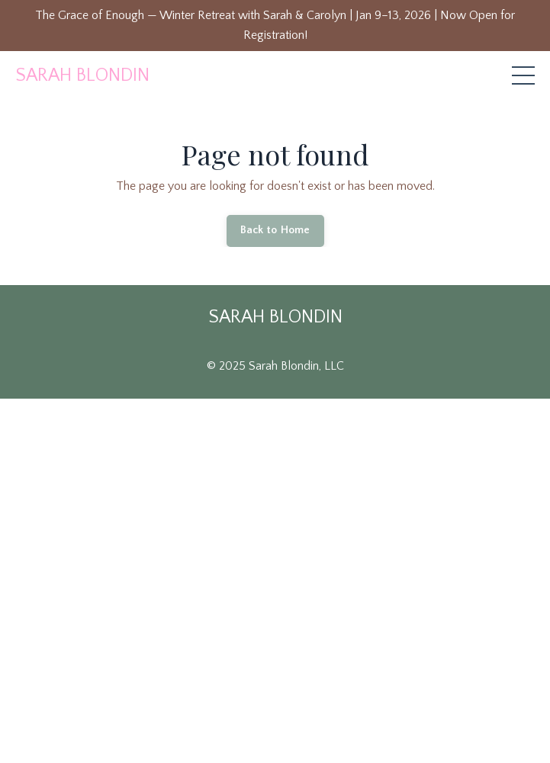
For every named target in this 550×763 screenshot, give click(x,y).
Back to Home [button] (275, 230)
